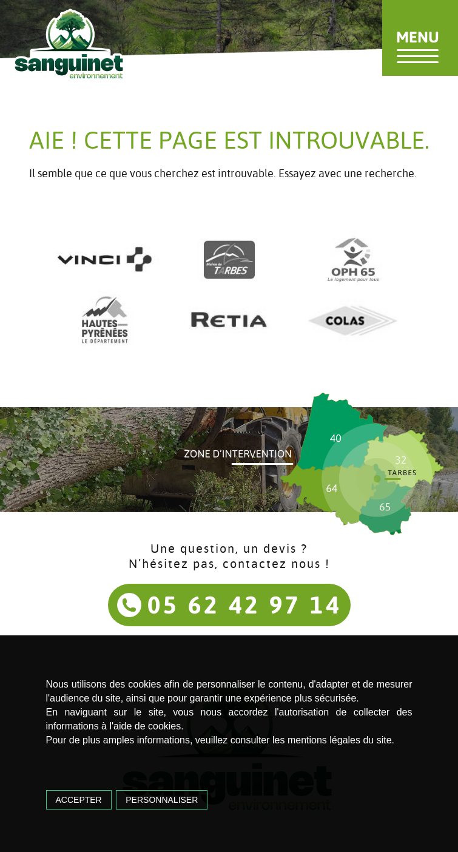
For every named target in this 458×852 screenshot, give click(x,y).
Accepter (79, 800)
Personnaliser (162, 800)
